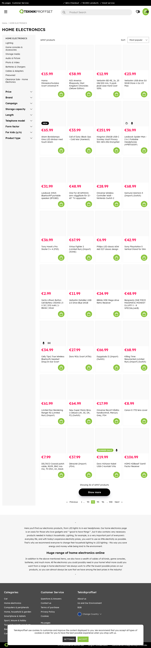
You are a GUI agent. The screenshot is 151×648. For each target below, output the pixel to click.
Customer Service (20, 3)
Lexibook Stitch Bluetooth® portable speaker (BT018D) (51, 195)
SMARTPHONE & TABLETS (15, 616)
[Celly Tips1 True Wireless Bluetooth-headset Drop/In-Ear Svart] (53, 333)
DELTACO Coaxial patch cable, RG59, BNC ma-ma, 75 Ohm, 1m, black (52, 466)
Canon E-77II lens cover (135, 410)
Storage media (13, 54)
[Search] (96, 12)
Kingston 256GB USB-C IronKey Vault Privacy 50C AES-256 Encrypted (108, 139)
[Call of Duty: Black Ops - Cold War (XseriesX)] (81, 113)
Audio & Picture (13, 58)
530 (111, 502)
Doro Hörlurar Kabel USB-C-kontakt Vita (106, 465)
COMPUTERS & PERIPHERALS (16, 607)
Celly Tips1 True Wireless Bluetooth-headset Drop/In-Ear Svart (52, 359)
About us (82, 598)
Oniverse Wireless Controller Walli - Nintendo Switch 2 (105, 195)
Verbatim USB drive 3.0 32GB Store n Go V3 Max (135, 83)
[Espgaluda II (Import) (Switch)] (108, 333)
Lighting (9, 43)
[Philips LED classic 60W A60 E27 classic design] (108, 223)
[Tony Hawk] (53, 223)
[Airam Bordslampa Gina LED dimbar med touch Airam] (53, 113)
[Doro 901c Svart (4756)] (81, 333)
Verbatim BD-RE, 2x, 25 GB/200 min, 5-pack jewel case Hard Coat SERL (108, 84)
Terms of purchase (50, 607)
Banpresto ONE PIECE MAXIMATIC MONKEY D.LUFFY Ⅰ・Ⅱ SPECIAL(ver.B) (135, 304)
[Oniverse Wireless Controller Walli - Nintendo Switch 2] (108, 170)
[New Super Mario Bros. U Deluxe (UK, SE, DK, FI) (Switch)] (81, 387)
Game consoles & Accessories (14, 48)
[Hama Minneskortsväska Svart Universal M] (53, 57)
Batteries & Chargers (15, 66)
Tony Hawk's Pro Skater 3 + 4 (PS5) (50, 247)
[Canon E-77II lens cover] (136, 387)
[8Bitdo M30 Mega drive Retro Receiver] (108, 277)
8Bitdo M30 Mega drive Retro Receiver (108, 301)
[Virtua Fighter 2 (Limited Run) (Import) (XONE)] (81, 223)
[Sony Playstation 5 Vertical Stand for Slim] (136, 223)
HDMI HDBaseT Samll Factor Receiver (134, 465)
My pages (6, 3)
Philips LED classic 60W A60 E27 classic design (108, 247)
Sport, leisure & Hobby (15, 620)
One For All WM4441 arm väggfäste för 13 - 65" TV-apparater (80, 195)
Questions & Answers (51, 598)
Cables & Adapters (15, 71)
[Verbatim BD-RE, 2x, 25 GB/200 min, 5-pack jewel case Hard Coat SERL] (108, 57)
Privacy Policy (48, 611)
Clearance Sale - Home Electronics (17, 80)
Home (4, 23)
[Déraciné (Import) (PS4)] (81, 440)
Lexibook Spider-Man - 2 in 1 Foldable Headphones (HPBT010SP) (135, 140)
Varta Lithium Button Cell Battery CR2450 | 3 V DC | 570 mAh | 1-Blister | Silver (52, 304)
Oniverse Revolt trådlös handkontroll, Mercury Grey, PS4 (108, 413)
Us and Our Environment (90, 603)
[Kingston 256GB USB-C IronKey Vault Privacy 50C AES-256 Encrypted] (108, 113)
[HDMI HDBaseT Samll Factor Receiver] (136, 440)
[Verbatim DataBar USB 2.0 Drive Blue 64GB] (81, 277)
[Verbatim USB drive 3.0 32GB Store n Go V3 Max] (136, 57)
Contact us (46, 603)
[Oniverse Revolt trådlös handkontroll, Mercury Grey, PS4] (108, 387)
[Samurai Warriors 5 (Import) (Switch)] (136, 170)
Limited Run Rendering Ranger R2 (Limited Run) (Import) (52, 413)
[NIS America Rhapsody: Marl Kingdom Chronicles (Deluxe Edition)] (81, 57)
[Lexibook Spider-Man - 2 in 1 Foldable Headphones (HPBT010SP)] (136, 113)
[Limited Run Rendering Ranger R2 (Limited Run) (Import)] (53, 387)
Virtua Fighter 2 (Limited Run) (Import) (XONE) (80, 249)
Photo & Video (13, 62)
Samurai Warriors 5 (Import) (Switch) (133, 194)
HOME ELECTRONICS (18, 23)
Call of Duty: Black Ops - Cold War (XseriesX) (80, 138)
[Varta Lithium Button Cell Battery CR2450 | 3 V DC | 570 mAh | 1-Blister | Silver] (53, 277)
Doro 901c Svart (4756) (80, 356)
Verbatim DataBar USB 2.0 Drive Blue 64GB (80, 301)
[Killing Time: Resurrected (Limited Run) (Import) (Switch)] (136, 333)
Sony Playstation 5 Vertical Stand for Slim (135, 247)
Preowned (10, 75)
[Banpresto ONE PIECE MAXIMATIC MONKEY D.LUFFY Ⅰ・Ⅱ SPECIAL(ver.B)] (136, 277)
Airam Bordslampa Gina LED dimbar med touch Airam (52, 139)
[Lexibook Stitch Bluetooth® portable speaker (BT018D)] (53, 170)
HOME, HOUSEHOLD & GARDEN (17, 611)
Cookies (45, 616)
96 (103, 502)
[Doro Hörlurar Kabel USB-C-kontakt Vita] (108, 440)
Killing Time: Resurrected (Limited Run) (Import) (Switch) (135, 359)
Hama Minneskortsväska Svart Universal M (50, 83)
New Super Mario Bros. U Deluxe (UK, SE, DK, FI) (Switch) (80, 413)
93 (88, 502)
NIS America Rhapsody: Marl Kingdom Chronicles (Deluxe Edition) (78, 84)
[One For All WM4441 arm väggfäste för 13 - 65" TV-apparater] (81, 170)
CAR (6, 598)
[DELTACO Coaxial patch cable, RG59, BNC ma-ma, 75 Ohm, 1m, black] (53, 440)
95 (98, 502)
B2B (80, 607)
